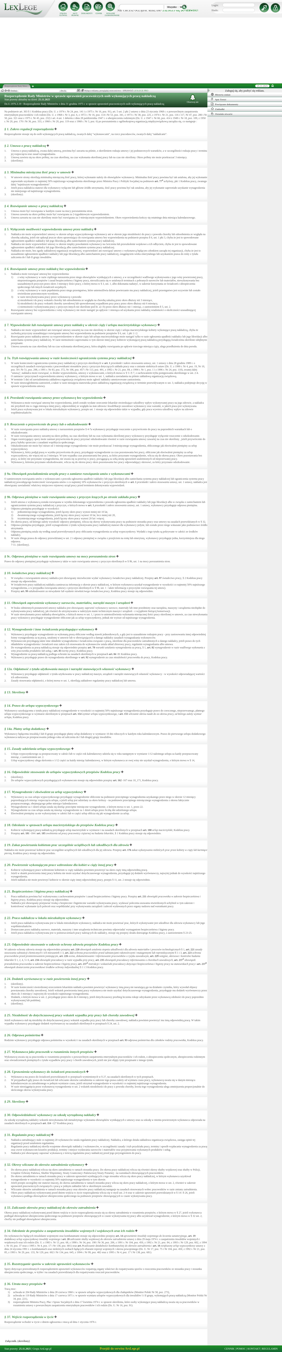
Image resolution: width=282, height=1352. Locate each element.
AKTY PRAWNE (75, 14)
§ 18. (59, 825)
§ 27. (48, 1052)
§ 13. (14, 692)
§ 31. (27, 1135)
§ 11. (67, 603)
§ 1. (29, 129)
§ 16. (62, 772)
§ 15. (37, 749)
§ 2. (25, 145)
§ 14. (31, 705)
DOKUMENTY (87, 13)
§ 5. (48, 229)
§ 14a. (25, 729)
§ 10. (27, 573)
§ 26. (22, 1035)
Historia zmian (220, 94)
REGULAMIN (270, 1348)
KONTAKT (254, 1348)
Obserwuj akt (193, 98)
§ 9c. (59, 556)
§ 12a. (67, 669)
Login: (215, 5)
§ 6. (44, 269)
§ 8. (53, 397)
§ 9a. (67, 474)
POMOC (241, 1348)
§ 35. (47, 1264)
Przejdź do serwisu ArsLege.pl (119, 1348)
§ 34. (69, 1231)
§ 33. (49, 1207)
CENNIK (98, 13)
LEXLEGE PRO (141, 90)
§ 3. (37, 172)
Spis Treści (218, 99)
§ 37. (29, 1317)
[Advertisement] (141, 50)
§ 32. (44, 1164)
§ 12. (49, 629)
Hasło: (215, 10)
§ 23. (61, 944)
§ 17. (43, 792)
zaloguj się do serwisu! (180, 10)
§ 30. (50, 1115)
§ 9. (46, 424)
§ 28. (45, 1071)
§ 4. (33, 206)
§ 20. (58, 865)
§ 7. (80, 325)
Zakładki (218, 108)
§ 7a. (67, 358)
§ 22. (43, 918)
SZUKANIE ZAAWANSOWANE (111, 14)
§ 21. (36, 891)
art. (158, 181)
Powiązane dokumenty (224, 104)
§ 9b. (70, 497)
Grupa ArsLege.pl (41, 1348)
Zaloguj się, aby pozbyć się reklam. (244, 90)
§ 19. (66, 845)
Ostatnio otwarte (221, 113)
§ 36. (23, 1284)
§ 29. (14, 1101)
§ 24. (45, 979)
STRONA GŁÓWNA (63, 14)
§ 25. (69, 1015)
